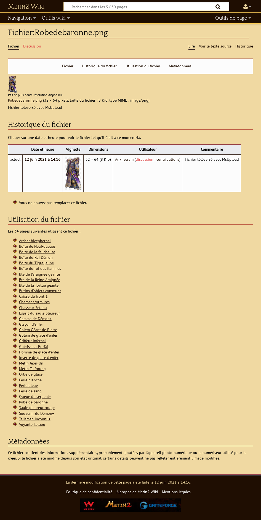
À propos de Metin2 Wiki (137, 491)
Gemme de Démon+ (35, 318)
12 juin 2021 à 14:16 (42, 159)
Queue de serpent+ (35, 396)
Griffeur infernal (32, 340)
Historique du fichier (99, 66)
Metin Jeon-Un (31, 363)
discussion (144, 159)
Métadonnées (180, 66)
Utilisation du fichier (143, 66)
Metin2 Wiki (26, 6)
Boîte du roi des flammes (40, 268)
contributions (167, 159)
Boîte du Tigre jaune (36, 262)
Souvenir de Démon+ (36, 413)
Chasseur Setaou (33, 307)
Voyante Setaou (32, 424)
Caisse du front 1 (33, 296)
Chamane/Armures (34, 301)
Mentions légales (176, 491)
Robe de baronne (33, 402)
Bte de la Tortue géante (38, 285)
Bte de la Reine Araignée (39, 279)
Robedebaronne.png (25, 100)
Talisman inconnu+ (34, 418)
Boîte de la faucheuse (37, 251)
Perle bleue (28, 385)
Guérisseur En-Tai (33, 346)
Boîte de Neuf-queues (37, 246)
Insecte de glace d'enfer (38, 357)
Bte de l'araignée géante (39, 274)
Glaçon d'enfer (31, 324)
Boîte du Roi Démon (36, 257)
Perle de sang (30, 391)
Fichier (67, 66)
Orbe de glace (30, 374)
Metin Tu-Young (32, 368)
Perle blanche (30, 379)
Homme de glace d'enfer (39, 352)
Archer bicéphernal (35, 240)
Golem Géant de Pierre (38, 329)
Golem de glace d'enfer (38, 335)
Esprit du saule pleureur (39, 313)
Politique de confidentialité (89, 491)
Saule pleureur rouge (37, 407)
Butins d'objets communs (40, 290)
